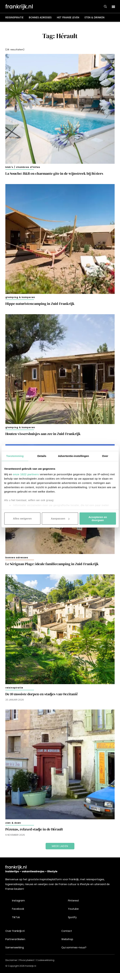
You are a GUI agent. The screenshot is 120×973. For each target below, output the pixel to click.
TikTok (16, 917)
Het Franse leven (68, 17)
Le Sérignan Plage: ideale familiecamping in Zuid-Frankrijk (52, 564)
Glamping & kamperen (20, 297)
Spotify (72, 917)
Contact (66, 931)
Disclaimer (11, 960)
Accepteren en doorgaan (98, 518)
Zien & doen (13, 822)
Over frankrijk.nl (15, 931)
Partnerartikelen (15, 939)
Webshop (67, 939)
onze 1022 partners (26, 474)
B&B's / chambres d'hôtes (22, 167)
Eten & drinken (94, 17)
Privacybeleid (26, 960)
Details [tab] (41, 455)
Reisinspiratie (14, 17)
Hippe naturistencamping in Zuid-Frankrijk (40, 303)
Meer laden (60, 846)
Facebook (18, 909)
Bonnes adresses (40, 17)
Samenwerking (14, 947)
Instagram (18, 900)
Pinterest (73, 900)
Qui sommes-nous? (73, 947)
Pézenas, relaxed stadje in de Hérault (34, 829)
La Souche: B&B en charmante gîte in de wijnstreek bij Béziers (54, 173)
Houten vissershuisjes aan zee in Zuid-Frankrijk (43, 433)
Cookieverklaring (45, 960)
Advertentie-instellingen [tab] (73, 455)
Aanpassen (60, 518)
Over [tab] (105, 455)
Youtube (73, 909)
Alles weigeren (22, 518)
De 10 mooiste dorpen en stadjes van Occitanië (41, 694)
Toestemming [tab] (15, 455)
